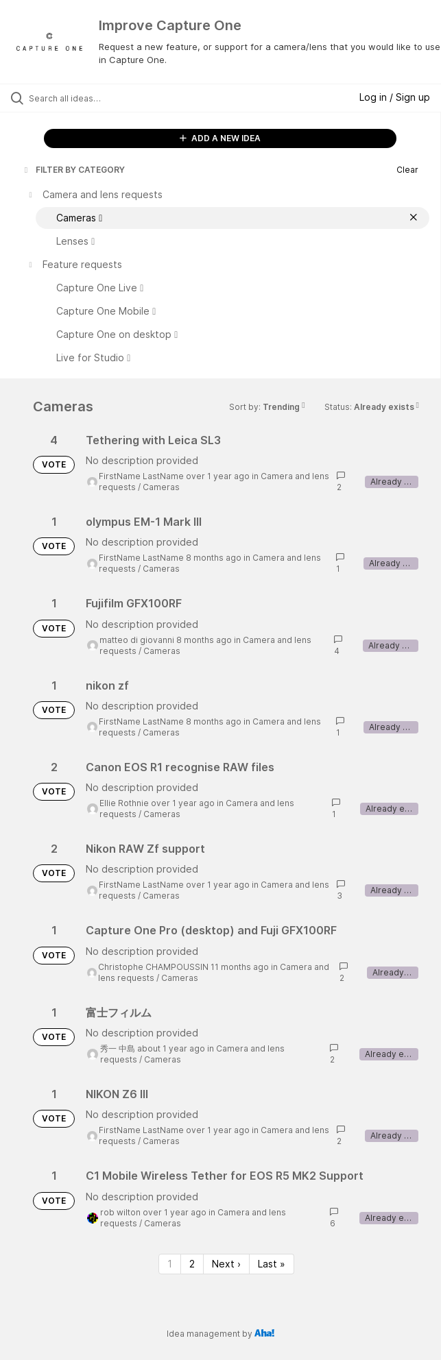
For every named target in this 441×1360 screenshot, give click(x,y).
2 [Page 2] (192, 1264)
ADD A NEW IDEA (220, 138)
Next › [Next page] (226, 1264)
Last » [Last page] (271, 1264)
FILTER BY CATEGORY (73, 170)
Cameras (161, 487)
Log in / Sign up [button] (394, 97)
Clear (407, 170)
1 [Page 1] (169, 1264)
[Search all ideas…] (106, 98)
